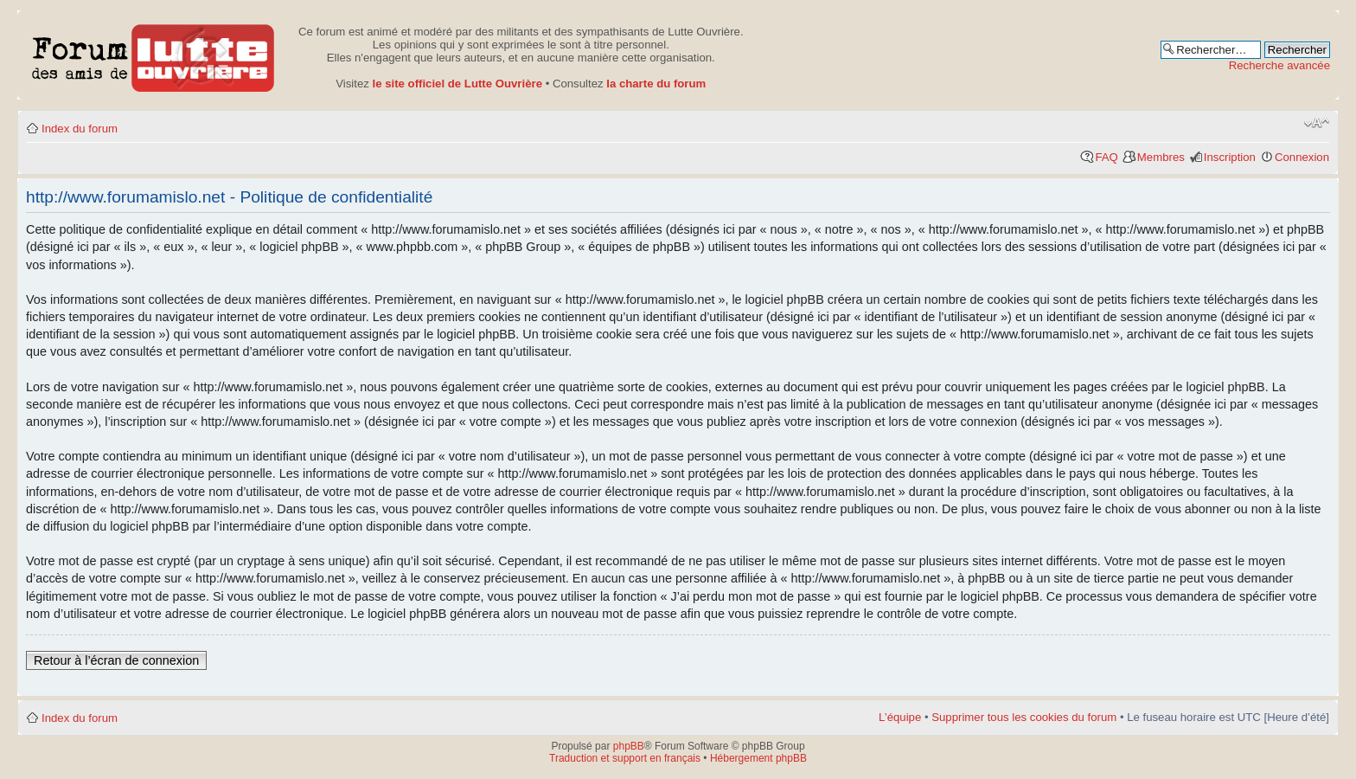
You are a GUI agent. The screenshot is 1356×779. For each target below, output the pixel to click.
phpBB (628, 746)
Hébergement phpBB (758, 758)
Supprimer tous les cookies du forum (1023, 717)
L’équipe (900, 717)
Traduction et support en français (624, 758)
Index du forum (80, 128)
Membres (1161, 157)
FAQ (1106, 157)
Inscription (1230, 157)
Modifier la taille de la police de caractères (1316, 123)
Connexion (1302, 157)
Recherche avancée (1279, 65)
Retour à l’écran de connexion (116, 660)
